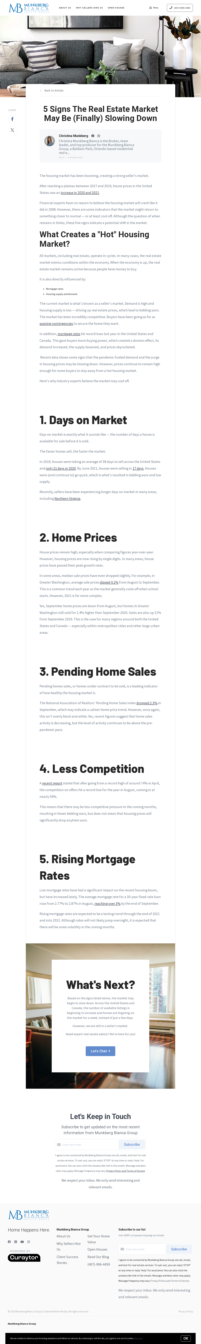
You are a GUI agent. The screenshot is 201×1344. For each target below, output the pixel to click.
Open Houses (116, 8)
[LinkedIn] (15, 1242)
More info (138, 1338)
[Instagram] (28, 1242)
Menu (154, 8)
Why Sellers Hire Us (89, 8)
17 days (138, 468)
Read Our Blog (98, 1256)
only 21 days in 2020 (61, 468)
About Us (65, 8)
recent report (52, 783)
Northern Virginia (67, 498)
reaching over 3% (107, 903)
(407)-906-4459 (98, 1264)
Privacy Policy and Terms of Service (125, 1170)
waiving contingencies (56, 323)
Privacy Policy (186, 1311)
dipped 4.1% (109, 582)
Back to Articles (54, 90)
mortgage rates (69, 333)
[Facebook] (9, 1242)
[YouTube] (22, 1242)
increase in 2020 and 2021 (80, 192)
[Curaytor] (24, 1260)
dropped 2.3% (146, 703)
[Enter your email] (90, 1144)
